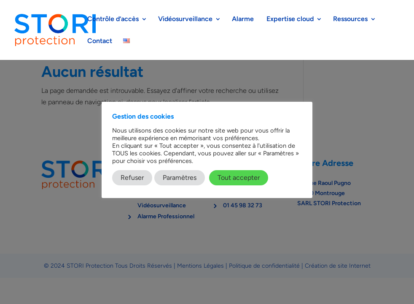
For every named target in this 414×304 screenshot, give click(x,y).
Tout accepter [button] (239, 178)
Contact (99, 41)
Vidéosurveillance (185, 19)
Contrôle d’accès (113, 19)
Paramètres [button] (179, 178)
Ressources (350, 19)
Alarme (243, 19)
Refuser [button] (132, 178)
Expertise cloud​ (290, 19)
